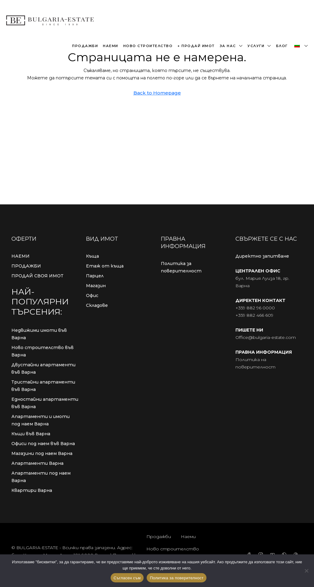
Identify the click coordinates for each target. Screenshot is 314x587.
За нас (228, 46)
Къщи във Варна (30, 433)
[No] (306, 571)
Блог (282, 46)
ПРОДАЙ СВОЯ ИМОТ (37, 276)
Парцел (95, 276)
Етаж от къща (105, 266)
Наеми (110, 46)
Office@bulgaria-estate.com (265, 337)
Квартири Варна (31, 490)
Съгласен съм (127, 578)
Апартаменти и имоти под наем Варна (40, 420)
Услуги (255, 46)
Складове (97, 305)
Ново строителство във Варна (42, 351)
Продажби (85, 46)
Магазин (96, 285)
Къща (92, 256)
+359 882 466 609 (254, 315)
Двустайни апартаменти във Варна (43, 368)
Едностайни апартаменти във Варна (44, 402)
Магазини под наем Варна (41, 453)
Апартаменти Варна (37, 463)
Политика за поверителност (181, 267)
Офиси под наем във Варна (43, 443)
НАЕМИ (20, 256)
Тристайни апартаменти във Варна (43, 385)
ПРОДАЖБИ (26, 266)
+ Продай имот (196, 46)
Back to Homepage (157, 93)
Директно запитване (262, 256)
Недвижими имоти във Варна (39, 334)
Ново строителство (148, 46)
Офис (92, 295)
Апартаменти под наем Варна (41, 476)
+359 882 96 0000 (255, 308)
